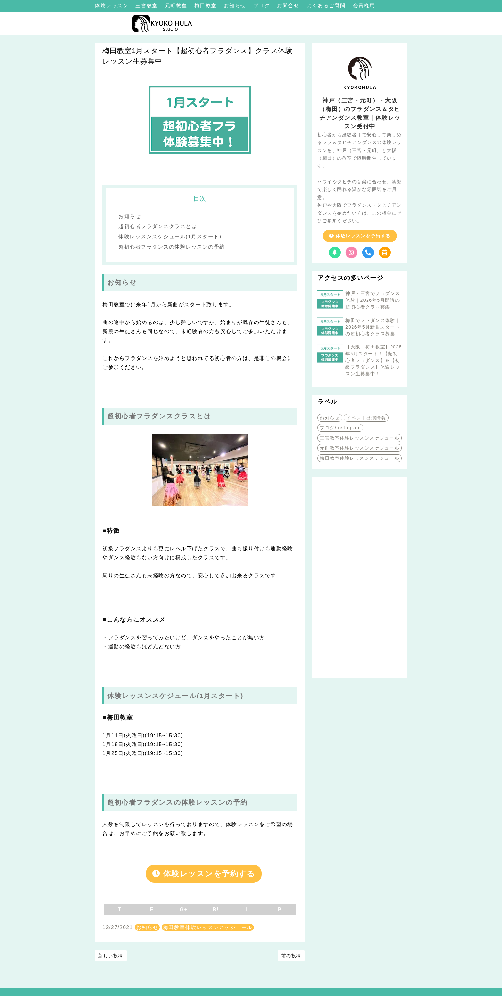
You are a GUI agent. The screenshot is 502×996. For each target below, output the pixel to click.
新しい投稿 (110, 955)
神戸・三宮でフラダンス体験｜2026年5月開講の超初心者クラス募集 (372, 300)
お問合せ (289, 5)
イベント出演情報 (366, 417)
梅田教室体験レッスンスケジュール (208, 927)
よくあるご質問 (326, 5)
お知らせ (236, 5)
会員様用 (364, 5)
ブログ (262, 5)
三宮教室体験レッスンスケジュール (359, 438)
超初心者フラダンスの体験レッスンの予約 (171, 247)
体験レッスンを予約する (203, 873)
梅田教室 (206, 5)
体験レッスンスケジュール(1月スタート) (170, 236)
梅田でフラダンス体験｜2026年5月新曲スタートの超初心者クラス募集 (372, 327)
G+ (184, 909)
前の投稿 (291, 955)
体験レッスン (112, 5)
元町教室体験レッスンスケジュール (359, 447)
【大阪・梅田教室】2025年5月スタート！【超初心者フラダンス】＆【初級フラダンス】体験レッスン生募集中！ (373, 360)
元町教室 (177, 5)
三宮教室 (147, 5)
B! (216, 909)
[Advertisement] (359, 577)
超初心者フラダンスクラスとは (157, 226)
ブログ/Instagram (340, 427)
